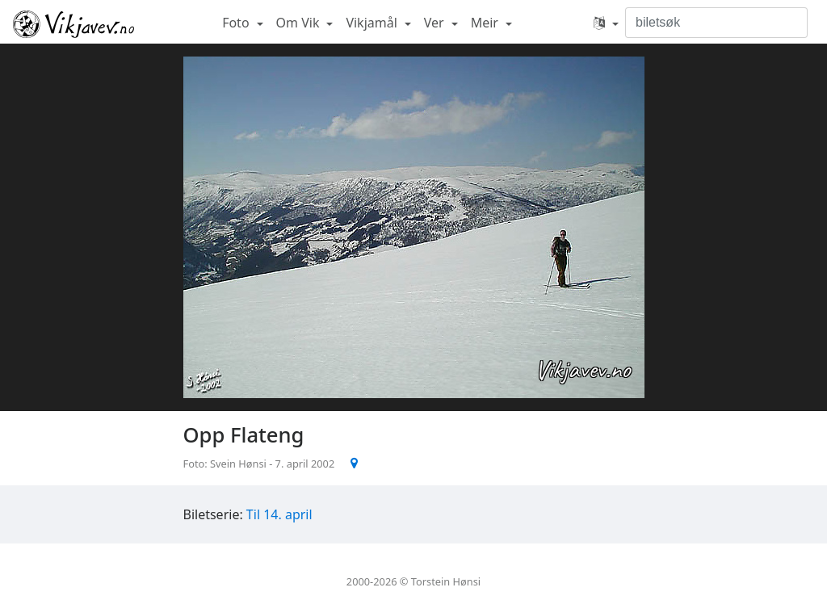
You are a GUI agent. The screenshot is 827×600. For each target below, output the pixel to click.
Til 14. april (279, 514)
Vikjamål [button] (373, 22)
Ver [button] (435, 22)
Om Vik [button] (299, 22)
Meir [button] (486, 22)
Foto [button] (237, 22)
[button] (606, 22)
